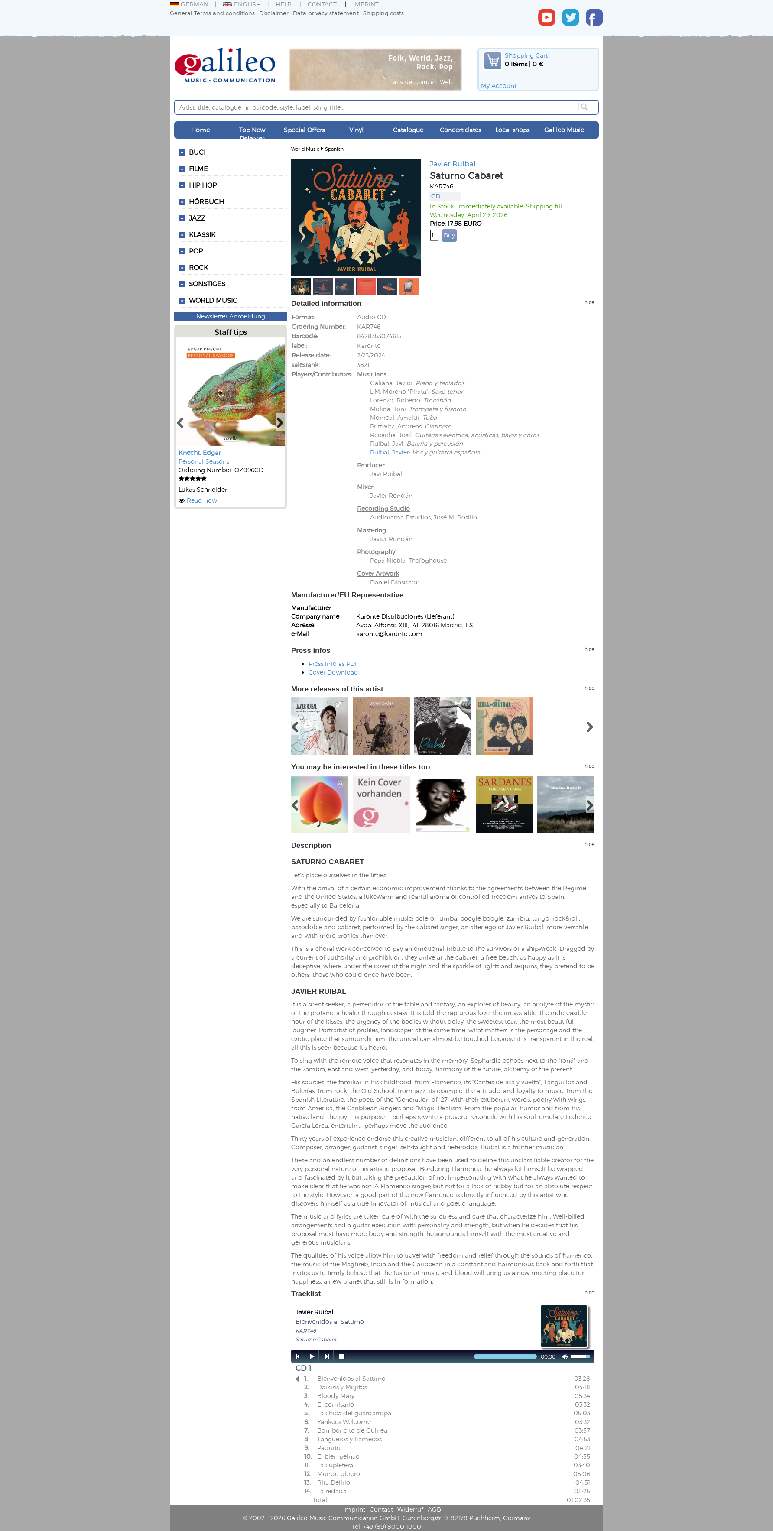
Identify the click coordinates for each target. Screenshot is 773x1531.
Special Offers (304, 129)
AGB (434, 1509)
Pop (196, 251)
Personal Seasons (204, 461)
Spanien (334, 149)
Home (200, 129)
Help (283, 4)
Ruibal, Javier (389, 452)
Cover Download (333, 672)
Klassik (202, 234)
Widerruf (410, 1509)
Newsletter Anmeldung (230, 316)
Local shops (512, 129)
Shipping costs (383, 13)
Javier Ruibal (453, 163)
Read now (202, 500)
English (242, 4)
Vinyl (356, 129)
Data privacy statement (326, 13)
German (189, 4)
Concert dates (460, 129)
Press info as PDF (333, 663)
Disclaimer (274, 13)
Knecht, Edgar (200, 452)
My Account (498, 85)
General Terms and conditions (212, 13)
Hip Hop (203, 185)
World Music (213, 300)
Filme (198, 168)
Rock (198, 267)
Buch (199, 152)
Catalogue (408, 129)
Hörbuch (206, 201)
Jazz (197, 218)
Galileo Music (564, 129)
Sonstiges (207, 284)
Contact (322, 4)
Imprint (366, 4)
